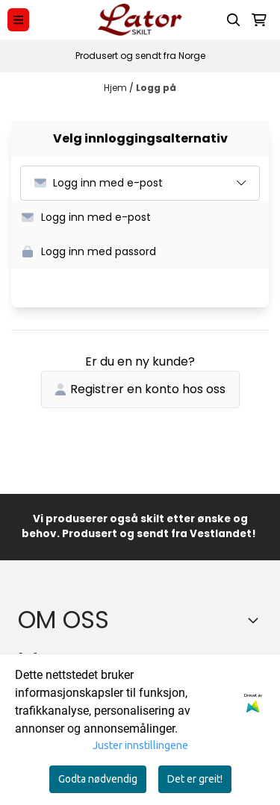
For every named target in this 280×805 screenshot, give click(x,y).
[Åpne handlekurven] (259, 20)
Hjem (116, 87)
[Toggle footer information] (256, 620)
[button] (145, 218)
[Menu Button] (18, 19)
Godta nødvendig (97, 779)
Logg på (156, 87)
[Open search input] (233, 20)
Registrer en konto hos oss (140, 389)
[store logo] (140, 20)
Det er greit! (195, 779)
